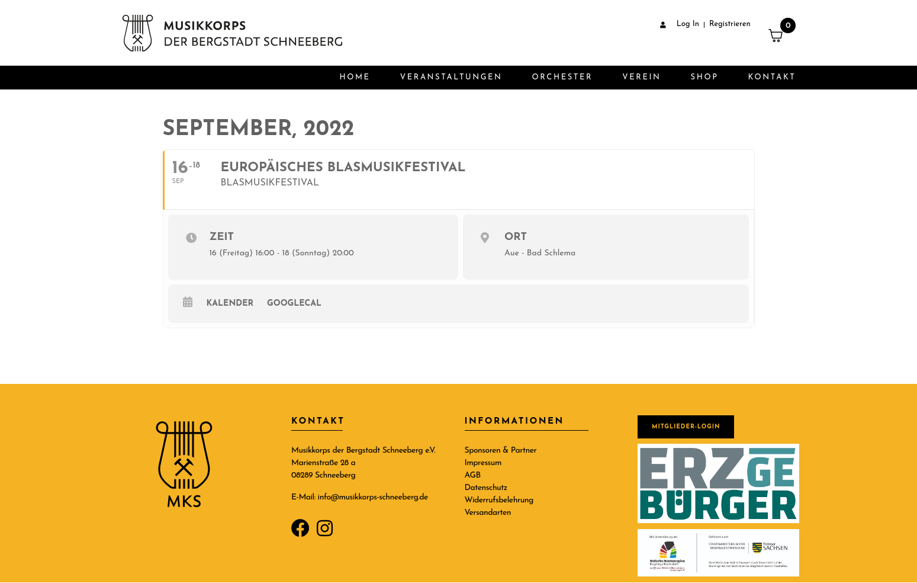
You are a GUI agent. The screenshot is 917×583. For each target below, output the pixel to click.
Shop (705, 77)
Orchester (562, 77)
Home (354, 77)
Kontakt (772, 77)
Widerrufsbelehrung (499, 500)
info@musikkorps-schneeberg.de (373, 497)
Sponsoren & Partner (501, 450)
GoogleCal (294, 303)
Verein (641, 77)
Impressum (483, 463)
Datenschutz (486, 487)
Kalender (230, 303)
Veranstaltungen (451, 77)
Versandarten (488, 512)
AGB (473, 475)
